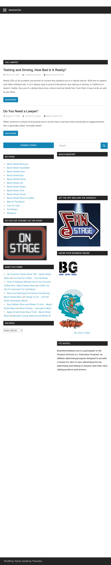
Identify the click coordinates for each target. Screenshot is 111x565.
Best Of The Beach (16, 201)
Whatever (11, 213)
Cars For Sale (13, 205)
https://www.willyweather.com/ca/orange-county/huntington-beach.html (72, 191)
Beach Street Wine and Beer (20, 198)
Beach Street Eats (15, 175)
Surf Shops (12, 209)
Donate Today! (28, 145)
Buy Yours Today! (82, 332)
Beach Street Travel (16, 194)
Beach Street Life (54, 116)
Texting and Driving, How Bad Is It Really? (34, 70)
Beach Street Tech (15, 190)
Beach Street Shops (16, 186)
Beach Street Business (17, 164)
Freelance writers (33, 74)
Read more (10, 100)
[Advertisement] (57, 38)
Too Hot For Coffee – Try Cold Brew (30, 278)
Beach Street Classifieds (18, 167)
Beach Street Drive (55, 74)
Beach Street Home (16, 179)
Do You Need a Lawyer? (21, 111)
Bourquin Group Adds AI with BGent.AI (32, 315)
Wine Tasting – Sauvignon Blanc (35, 308)
